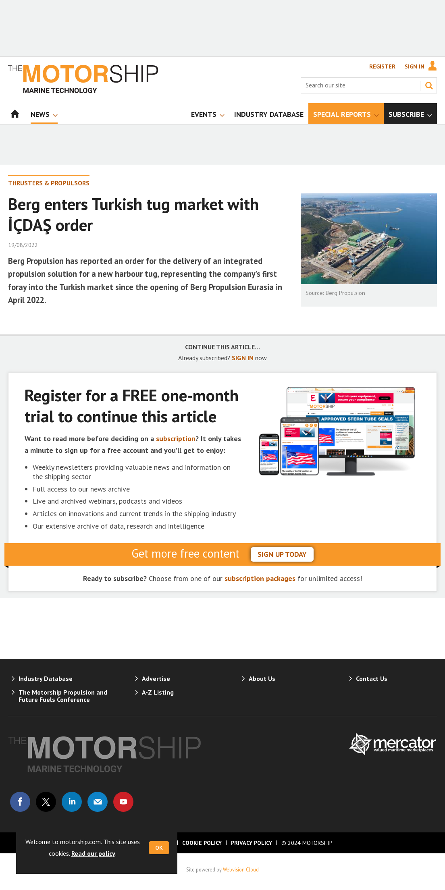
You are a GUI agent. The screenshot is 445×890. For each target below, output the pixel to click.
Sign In (414, 66)
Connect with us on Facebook (20, 801)
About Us (262, 678)
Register (382, 66)
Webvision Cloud (241, 869)
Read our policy (93, 853)
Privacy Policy (251, 842)
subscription (175, 438)
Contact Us (371, 678)
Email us (97, 801)
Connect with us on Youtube (123, 801)
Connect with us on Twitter (45, 801)
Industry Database (46, 678)
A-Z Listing (158, 692)
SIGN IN (243, 358)
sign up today (282, 554)
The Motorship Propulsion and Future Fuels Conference (63, 695)
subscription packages (260, 578)
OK (159, 847)
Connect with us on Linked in (71, 801)
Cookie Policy (202, 842)
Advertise (156, 678)
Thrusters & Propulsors (48, 183)
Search (428, 85)
